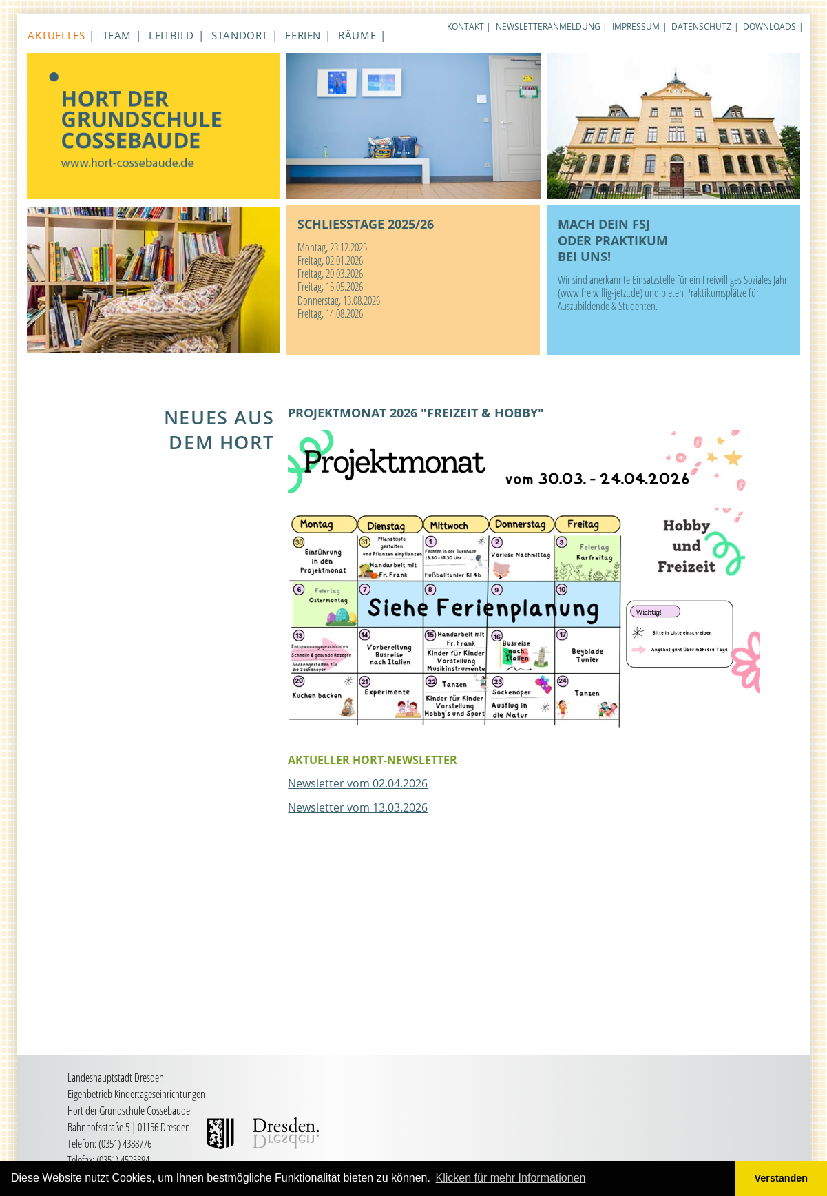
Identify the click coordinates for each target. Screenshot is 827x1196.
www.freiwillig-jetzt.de (600, 292)
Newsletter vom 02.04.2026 (358, 783)
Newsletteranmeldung (548, 26)
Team (117, 35)
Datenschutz (701, 26)
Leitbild (171, 35)
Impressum (636, 26)
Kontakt (465, 26)
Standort (239, 35)
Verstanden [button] (781, 1178)
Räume (357, 35)
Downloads (769, 26)
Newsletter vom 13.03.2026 (358, 807)
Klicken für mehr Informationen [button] (511, 1178)
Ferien (303, 35)
